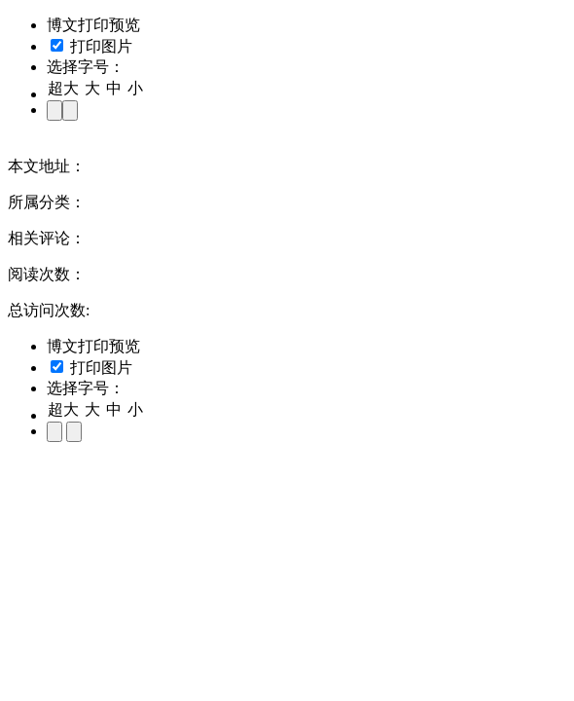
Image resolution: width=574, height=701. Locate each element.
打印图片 (91, 46)
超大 (63, 88)
